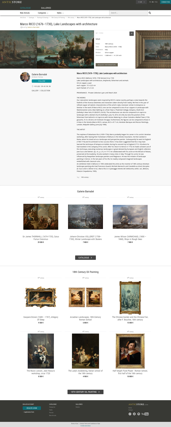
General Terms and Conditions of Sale (90, 423)
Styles (51, 409)
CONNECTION (165, 2)
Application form (29, 412)
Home (130, 407)
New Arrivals (25, 12)
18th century (71, 17)
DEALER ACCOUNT (28, 404)
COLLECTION (45, 91)
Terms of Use (74, 423)
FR (150, 2)
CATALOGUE (25, 7)
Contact (130, 410)
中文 (156, 2)
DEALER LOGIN (32, 408)
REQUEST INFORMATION (107, 65)
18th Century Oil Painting (58, 17)
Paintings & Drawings (43, 17)
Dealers (78, 407)
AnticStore (23, 17)
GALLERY (35, 91)
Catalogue (31, 17)
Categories (52, 407)
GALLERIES (46, 7)
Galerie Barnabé (39, 74)
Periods (51, 412)
